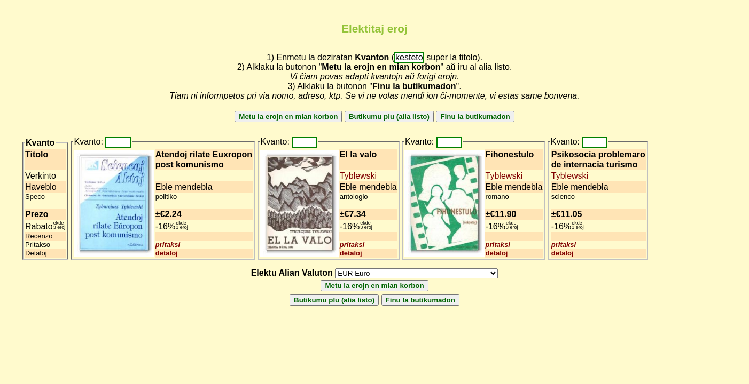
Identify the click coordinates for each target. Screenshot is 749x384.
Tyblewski (358, 175)
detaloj (166, 253)
